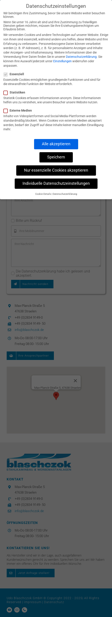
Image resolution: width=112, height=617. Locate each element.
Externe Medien (19, 110)
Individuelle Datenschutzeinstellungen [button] (56, 183)
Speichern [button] (56, 157)
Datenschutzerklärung (81, 56)
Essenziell (15, 74)
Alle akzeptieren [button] (56, 143)
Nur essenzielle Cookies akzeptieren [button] (56, 170)
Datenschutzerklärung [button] (65, 193)
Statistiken (16, 92)
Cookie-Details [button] (43, 193)
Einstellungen (62, 61)
